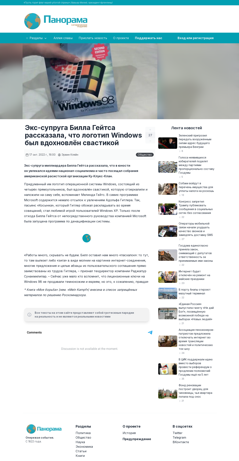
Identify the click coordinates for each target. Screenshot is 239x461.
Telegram (179, 437)
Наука (80, 442)
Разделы (36, 38)
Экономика (84, 446)
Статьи (81, 451)
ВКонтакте (181, 442)
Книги (80, 456)
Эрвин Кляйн (68, 154)
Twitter (178, 433)
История (129, 433)
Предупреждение (137, 439)
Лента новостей (186, 128)
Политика (83, 433)
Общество (145, 154)
